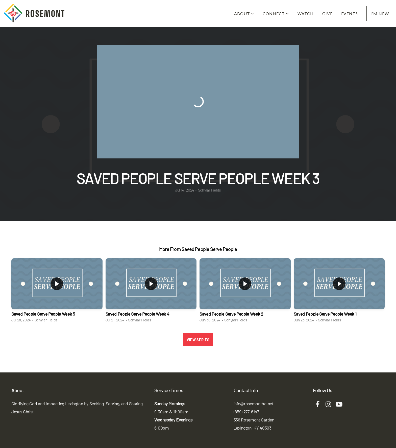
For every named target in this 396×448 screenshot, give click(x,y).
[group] (57, 291)
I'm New (379, 13)
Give (327, 13)
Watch (306, 13)
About (244, 13)
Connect (276, 13)
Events (349, 13)
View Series (198, 339)
